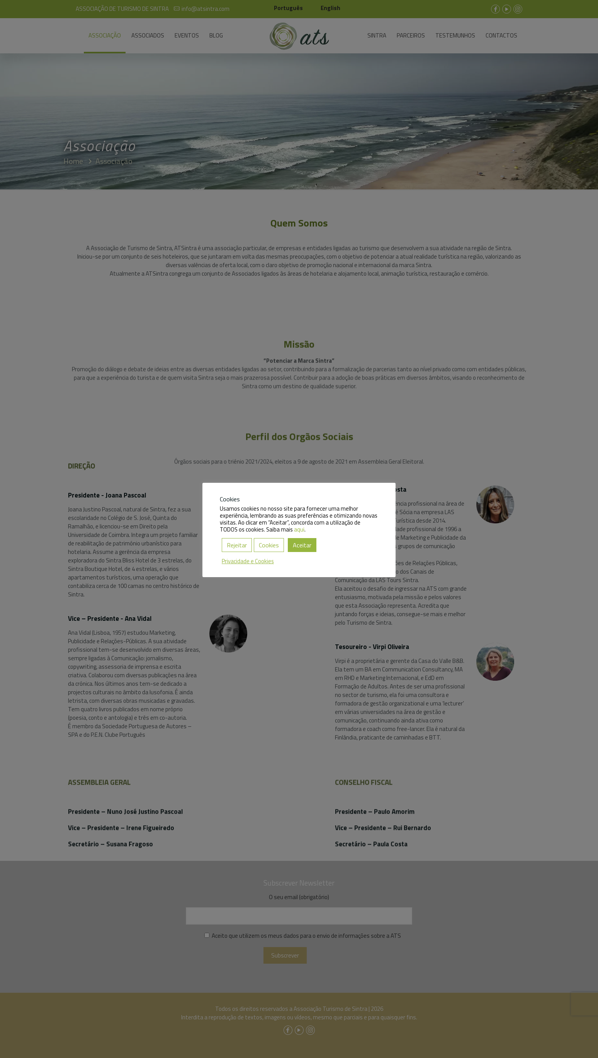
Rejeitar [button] (237, 545)
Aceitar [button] (302, 545)
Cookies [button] (269, 545)
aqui (299, 529)
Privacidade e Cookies (248, 561)
